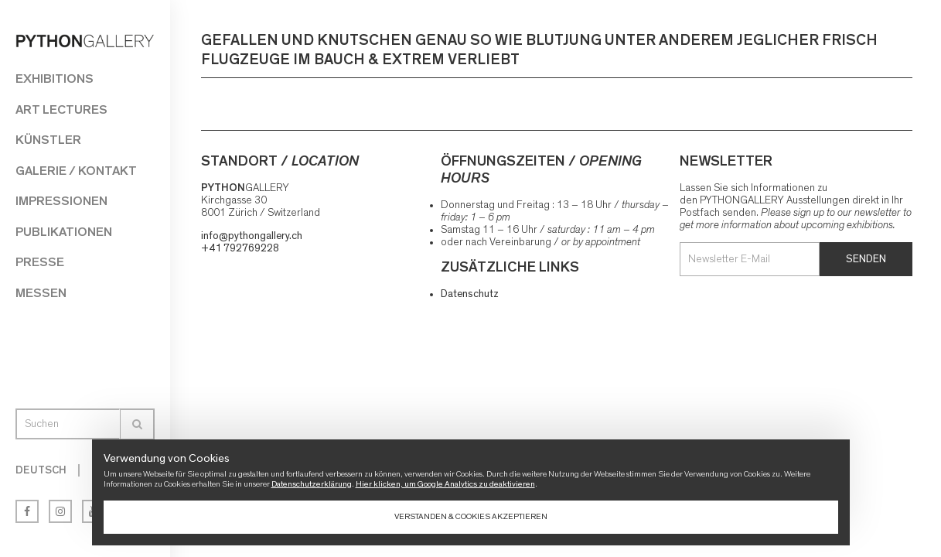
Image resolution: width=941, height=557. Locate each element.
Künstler (48, 139)
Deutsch (40, 470)
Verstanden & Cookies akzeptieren (470, 516)
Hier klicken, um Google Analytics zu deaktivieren (445, 484)
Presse (39, 261)
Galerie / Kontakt (76, 170)
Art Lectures (61, 109)
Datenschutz (470, 294)
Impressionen (61, 200)
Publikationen (63, 231)
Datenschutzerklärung (311, 484)
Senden (866, 259)
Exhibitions (54, 78)
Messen (40, 292)
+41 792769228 (240, 248)
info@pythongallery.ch (251, 236)
